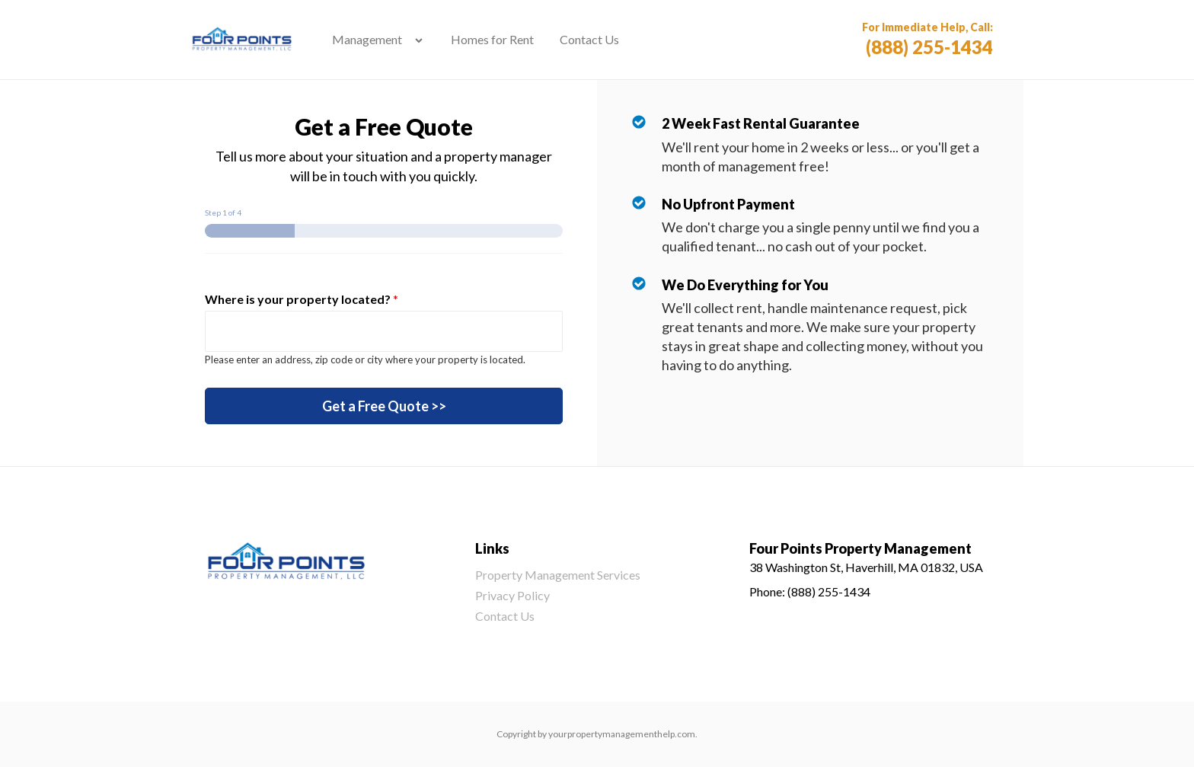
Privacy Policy (512, 595)
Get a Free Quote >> (384, 406)
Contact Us (589, 39)
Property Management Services (557, 574)
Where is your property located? (301, 299)
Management (367, 39)
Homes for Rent (492, 39)
